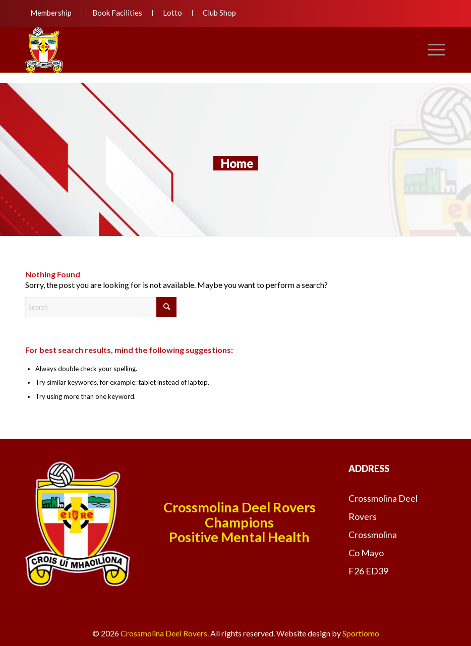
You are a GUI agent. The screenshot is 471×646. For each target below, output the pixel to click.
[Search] (100, 307)
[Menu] (432, 50)
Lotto (172, 12)
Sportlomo (360, 633)
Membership (51, 12)
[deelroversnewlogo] (44, 50)
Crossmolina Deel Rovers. (165, 633)
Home (237, 163)
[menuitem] (53, 13)
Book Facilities (117, 12)
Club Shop (219, 12)
